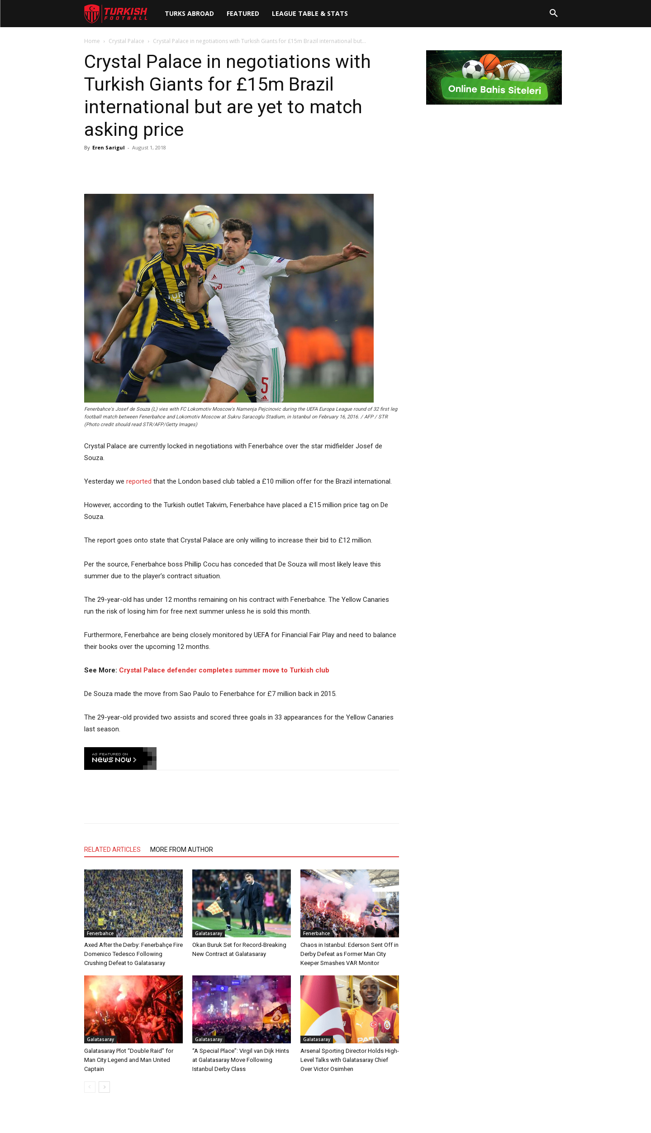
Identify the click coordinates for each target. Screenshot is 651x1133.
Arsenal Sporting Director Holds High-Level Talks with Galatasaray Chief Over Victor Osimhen (349, 1059)
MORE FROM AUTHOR (181, 849)
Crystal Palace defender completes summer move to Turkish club (224, 670)
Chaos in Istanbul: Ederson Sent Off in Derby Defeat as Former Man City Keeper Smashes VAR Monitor (349, 953)
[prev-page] (89, 1087)
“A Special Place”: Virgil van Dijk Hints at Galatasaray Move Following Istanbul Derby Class (240, 1059)
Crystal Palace (126, 41)
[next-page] (104, 1087)
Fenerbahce (100, 933)
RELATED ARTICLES (112, 849)
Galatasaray (208, 933)
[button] (553, 13)
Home (92, 41)
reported (139, 481)
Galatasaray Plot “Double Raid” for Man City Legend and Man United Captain (128, 1059)
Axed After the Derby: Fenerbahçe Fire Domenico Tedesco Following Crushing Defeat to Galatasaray (133, 953)
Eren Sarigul (108, 147)
